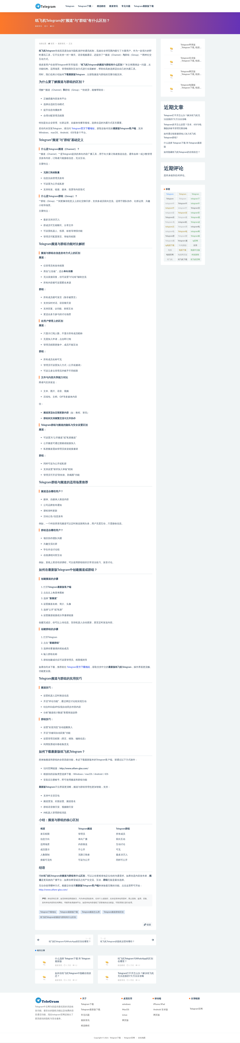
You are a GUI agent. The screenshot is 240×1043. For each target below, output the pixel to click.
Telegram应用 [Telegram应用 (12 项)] (169, 217)
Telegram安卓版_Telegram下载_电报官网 (191, 61)
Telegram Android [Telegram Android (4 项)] (169, 194)
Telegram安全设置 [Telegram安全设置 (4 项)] (195, 208)
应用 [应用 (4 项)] (195, 245)
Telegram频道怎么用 (91, 912)
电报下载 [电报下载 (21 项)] (182, 250)
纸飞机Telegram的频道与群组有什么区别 (58, 917)
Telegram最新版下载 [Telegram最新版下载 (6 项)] (195, 217)
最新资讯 (38, 26)
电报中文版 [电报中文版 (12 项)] (195, 250)
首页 (52, 43)
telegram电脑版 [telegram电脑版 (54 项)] (195, 227)
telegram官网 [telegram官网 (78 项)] (195, 213)
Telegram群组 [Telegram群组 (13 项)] (169, 236)
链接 (147, 924)
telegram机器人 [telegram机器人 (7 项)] (182, 222)
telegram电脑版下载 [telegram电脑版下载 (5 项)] (169, 232)
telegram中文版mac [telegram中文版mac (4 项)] (169, 208)
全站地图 (141, 1038)
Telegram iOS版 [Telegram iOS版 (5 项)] (169, 199)
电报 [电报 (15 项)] (170, 250)
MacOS (125, 1009)
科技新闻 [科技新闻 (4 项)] (195, 254)
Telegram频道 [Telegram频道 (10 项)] (169, 241)
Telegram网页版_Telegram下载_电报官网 (191, 74)
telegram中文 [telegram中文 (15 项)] (169, 204)
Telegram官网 (196, 1009)
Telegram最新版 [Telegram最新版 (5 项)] (182, 217)
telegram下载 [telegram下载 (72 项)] (195, 199)
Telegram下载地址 (48, 912)
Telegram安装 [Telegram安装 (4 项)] (182, 213)
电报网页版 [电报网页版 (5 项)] (182, 254)
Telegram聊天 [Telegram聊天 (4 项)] (182, 236)
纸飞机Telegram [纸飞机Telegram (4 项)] (169, 260)
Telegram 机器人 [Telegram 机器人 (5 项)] (170, 222)
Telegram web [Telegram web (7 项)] (182, 199)
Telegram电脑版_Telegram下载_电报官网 (191, 88)
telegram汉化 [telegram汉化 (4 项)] (169, 227)
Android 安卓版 (160, 1009)
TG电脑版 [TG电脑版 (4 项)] (182, 245)
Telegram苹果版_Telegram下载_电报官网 (191, 47)
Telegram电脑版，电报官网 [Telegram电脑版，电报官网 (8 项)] (182, 232)
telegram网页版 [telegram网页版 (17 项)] (195, 232)
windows (126, 1004)
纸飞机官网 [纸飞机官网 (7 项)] (195, 259)
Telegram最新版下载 (69, 912)
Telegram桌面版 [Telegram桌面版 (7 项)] (195, 222)
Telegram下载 (87, 1004)
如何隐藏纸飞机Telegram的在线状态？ (182, 152)
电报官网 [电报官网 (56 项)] (170, 254)
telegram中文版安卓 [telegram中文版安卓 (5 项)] (182, 208)
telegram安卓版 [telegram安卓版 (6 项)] (169, 213)
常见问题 (85, 1015)
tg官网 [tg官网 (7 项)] (195, 241)
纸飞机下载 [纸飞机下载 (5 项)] (182, 259)
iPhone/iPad (159, 1004)
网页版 (125, 1020)
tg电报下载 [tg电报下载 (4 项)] (169, 245)
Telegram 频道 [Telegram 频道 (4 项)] (183, 241)
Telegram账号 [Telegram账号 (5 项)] (195, 236)
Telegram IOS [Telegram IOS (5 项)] (195, 194)
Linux (124, 1015)
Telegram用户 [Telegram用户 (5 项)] (182, 227)
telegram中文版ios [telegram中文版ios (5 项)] (195, 204)
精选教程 (121, 966)
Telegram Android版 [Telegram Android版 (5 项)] (182, 194)
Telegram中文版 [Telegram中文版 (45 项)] (182, 204)
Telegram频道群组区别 (113, 912)
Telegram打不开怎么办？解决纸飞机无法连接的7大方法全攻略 (136, 975)
